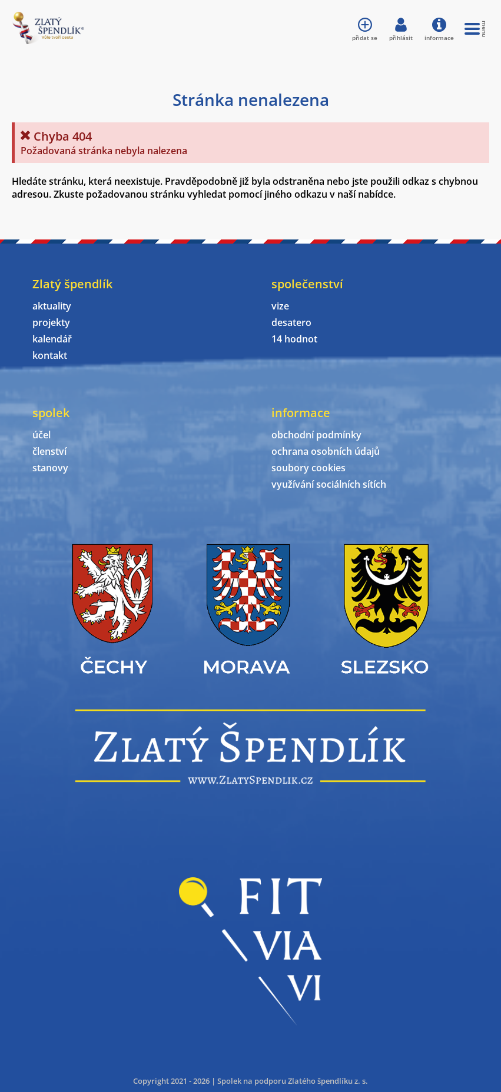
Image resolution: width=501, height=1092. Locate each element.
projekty (51, 322)
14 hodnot (294, 338)
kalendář (52, 338)
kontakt (49, 355)
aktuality (51, 305)
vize (280, 305)
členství (49, 451)
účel (41, 434)
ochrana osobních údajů (325, 451)
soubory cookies (308, 467)
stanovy (50, 467)
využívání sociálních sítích (328, 484)
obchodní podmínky (316, 434)
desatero (291, 322)
